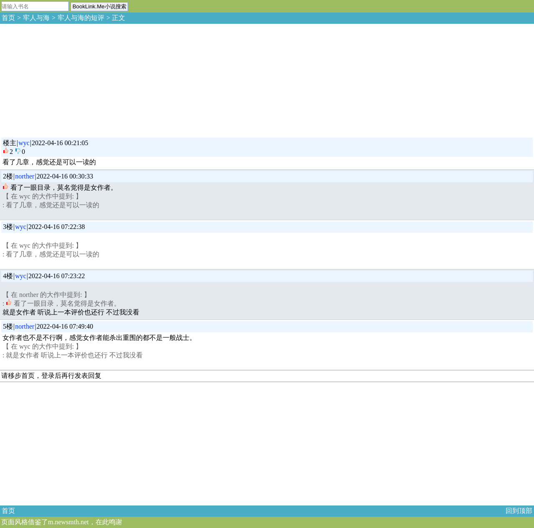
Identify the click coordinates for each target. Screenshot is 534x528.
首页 (8, 17)
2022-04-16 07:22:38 (56, 226)
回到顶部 (519, 510)
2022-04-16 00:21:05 (60, 142)
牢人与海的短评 (81, 17)
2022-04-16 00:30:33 (65, 176)
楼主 (9, 142)
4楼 (8, 275)
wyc (24, 142)
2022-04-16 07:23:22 (56, 275)
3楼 (8, 226)
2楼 (8, 176)
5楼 (8, 326)
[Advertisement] (62, 79)
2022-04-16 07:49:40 (65, 326)
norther (24, 176)
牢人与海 (36, 17)
